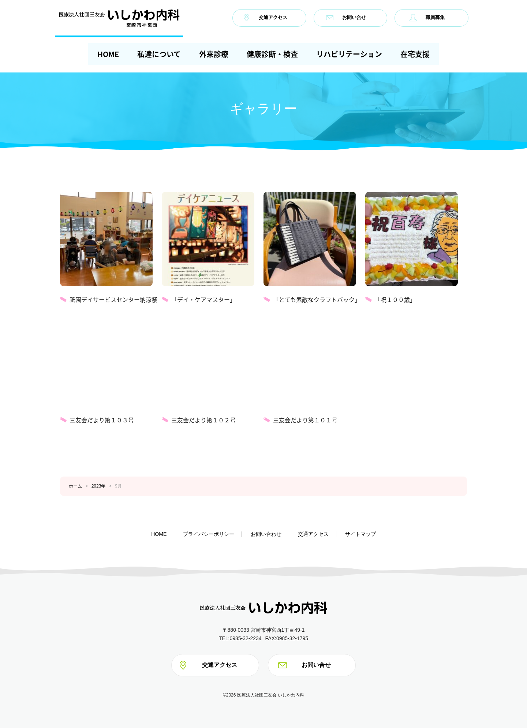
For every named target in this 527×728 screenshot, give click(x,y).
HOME (108, 54)
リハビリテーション (349, 54)
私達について (159, 54)
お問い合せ (346, 17)
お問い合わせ (266, 534)
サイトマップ (360, 534)
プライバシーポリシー (208, 534)
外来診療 (213, 54)
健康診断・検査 (272, 54)
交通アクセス (265, 17)
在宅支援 (415, 54)
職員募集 (427, 17)
